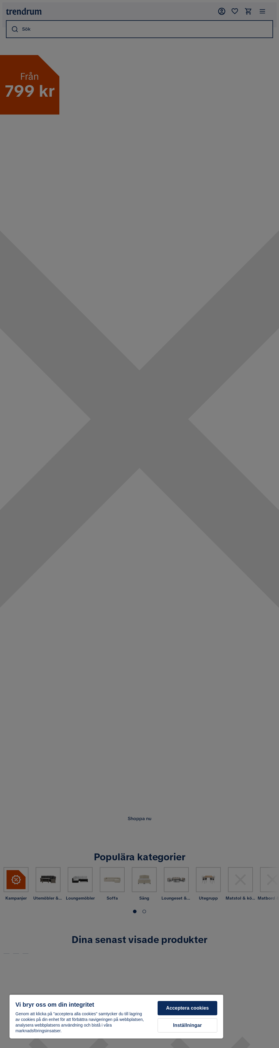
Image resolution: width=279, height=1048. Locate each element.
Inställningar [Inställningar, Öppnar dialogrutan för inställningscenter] (187, 1025)
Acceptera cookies (187, 1008)
